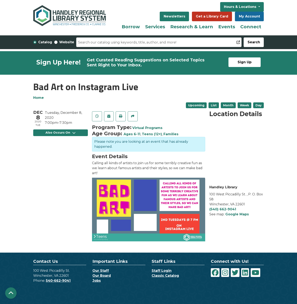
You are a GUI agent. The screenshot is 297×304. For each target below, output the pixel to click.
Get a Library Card (212, 16)
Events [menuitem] (226, 27)
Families (170, 134)
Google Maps (237, 214)
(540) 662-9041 (222, 209)
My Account (249, 16)
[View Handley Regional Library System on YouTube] (255, 272)
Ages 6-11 (132, 134)
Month (228, 105)
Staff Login (162, 271)
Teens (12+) (152, 134)
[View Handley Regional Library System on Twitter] (235, 272)
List (214, 105)
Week (244, 105)
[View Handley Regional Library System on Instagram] (225, 272)
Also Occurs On (60, 132)
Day (258, 105)
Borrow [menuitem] (131, 27)
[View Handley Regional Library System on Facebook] (215, 272)
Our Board (101, 276)
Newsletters (174, 16)
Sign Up (245, 62)
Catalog (45, 42)
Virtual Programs (147, 128)
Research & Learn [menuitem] (191, 27)
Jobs (96, 281)
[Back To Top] (11, 293)
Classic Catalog (165, 276)
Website (66, 42)
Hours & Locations (240, 7)
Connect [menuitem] (250, 27)
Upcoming (196, 105)
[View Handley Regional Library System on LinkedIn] (245, 272)
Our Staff (100, 271)
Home (38, 98)
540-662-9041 (58, 281)
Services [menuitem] (155, 27)
